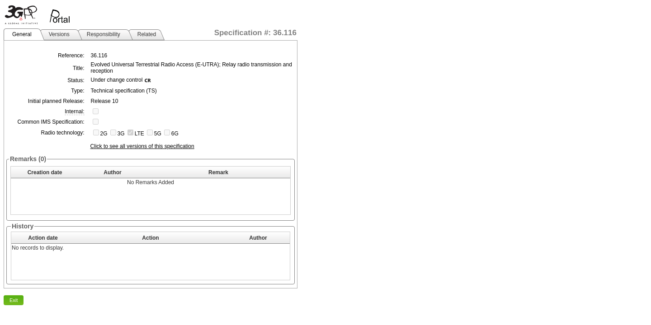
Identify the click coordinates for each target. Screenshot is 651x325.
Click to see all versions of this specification (142, 146)
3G (121, 133)
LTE (139, 133)
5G (157, 133)
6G (175, 133)
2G (104, 133)
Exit (13, 300)
